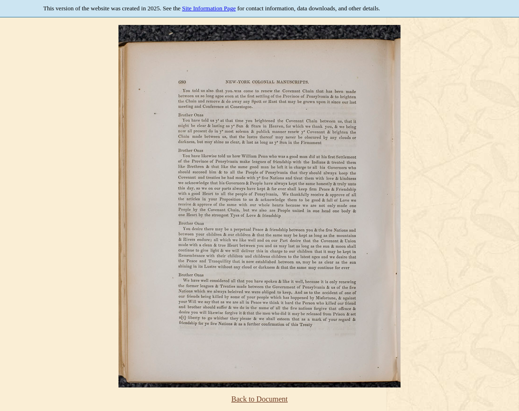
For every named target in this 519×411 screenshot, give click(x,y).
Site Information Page (209, 8)
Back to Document (259, 399)
